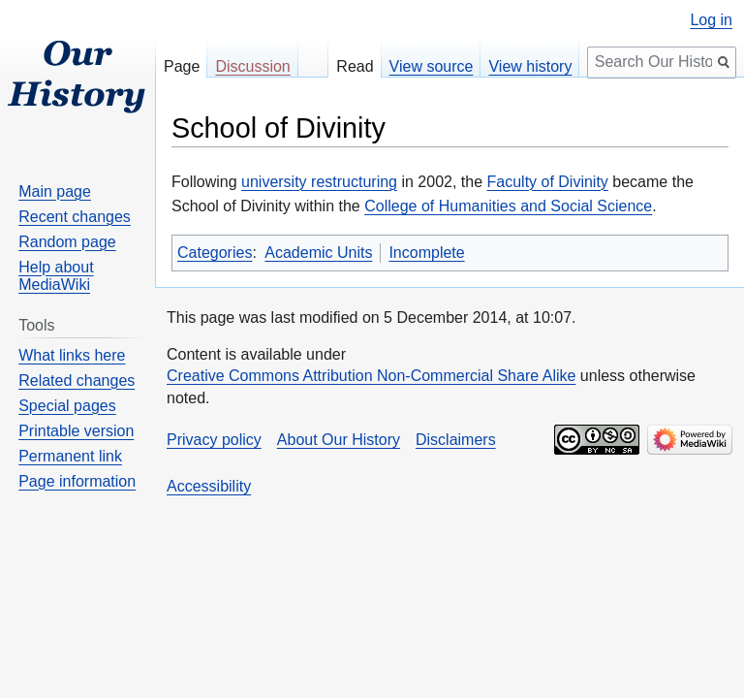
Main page (54, 191)
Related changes (76, 380)
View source (431, 66)
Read (354, 66)
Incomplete (426, 252)
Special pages (67, 405)
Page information (77, 481)
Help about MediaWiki (55, 276)
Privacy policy (214, 439)
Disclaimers (456, 439)
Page (182, 66)
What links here (71, 355)
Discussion (252, 66)
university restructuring (319, 182)
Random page (67, 242)
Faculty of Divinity (547, 182)
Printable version (76, 431)
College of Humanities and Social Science (508, 206)
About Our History (338, 439)
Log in (711, 20)
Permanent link (70, 456)
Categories (214, 252)
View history (530, 66)
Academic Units (318, 252)
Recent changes (74, 216)
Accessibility (209, 486)
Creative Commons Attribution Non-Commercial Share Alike (371, 375)
